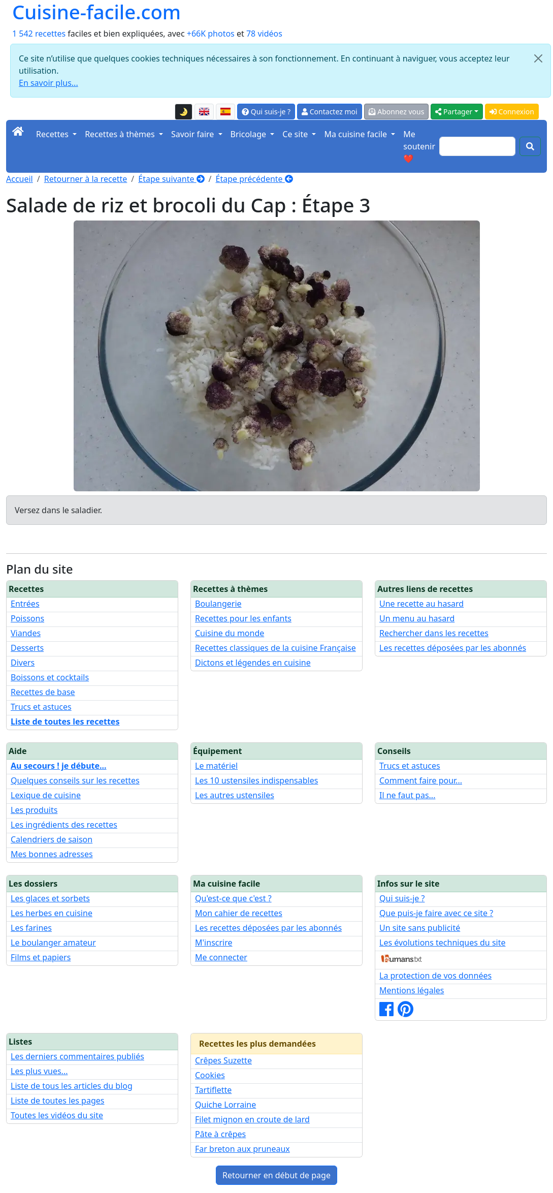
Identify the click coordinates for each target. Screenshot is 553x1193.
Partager (453, 111)
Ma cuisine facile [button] (356, 134)
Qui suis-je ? (266, 111)
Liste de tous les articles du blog (72, 1085)
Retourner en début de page (276, 1175)
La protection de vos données (435, 975)
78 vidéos (264, 33)
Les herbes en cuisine (51, 913)
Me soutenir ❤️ (419, 146)
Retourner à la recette (85, 178)
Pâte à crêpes (220, 1134)
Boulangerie (218, 603)
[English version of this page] (204, 112)
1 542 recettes (39, 33)
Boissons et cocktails (50, 677)
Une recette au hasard (421, 603)
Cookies (210, 1075)
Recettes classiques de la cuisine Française (275, 647)
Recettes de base (43, 692)
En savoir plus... (48, 82)
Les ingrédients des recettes (64, 824)
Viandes (26, 633)
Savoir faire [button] (193, 134)
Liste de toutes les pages (57, 1100)
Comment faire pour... (420, 780)
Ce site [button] (296, 134)
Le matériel (216, 765)
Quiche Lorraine (225, 1104)
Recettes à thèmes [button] (121, 134)
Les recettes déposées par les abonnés (452, 647)
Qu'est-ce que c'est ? (233, 898)
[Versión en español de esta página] (225, 112)
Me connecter (221, 957)
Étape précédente (254, 178)
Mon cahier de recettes (238, 913)
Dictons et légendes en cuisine (253, 662)
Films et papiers (41, 957)
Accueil (19, 178)
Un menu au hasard (416, 618)
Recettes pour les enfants (243, 618)
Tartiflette (213, 1089)
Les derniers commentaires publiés (77, 1056)
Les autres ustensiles (234, 795)
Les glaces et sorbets (50, 898)
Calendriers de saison (51, 839)
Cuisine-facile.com (96, 11)
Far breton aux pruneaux (242, 1148)
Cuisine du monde (229, 633)
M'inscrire (214, 942)
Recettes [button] (53, 134)
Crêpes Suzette (223, 1060)
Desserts (27, 647)
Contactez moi (329, 111)
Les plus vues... (39, 1071)
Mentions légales (411, 990)
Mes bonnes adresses (52, 854)
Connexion (512, 111)
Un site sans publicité (419, 927)
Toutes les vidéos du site (57, 1115)
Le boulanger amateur (53, 942)
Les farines (31, 927)
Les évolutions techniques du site (442, 942)
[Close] (538, 58)
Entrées (25, 603)
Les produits (34, 809)
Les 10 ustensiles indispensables (256, 780)
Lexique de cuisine (46, 795)
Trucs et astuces (41, 706)
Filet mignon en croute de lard (252, 1119)
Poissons (27, 618)
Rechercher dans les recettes (434, 633)
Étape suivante (171, 178)
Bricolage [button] (250, 134)
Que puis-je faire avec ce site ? (436, 913)
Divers (23, 662)
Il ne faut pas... (407, 795)
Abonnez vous (397, 111)
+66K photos (211, 33)
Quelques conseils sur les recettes (75, 780)
